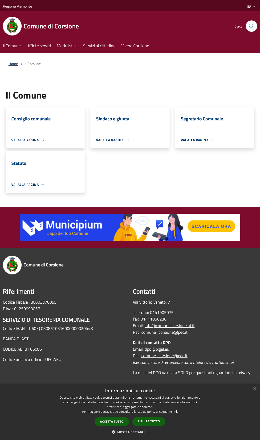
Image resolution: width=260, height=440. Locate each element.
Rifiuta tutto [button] (149, 421)
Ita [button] (251, 6)
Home (13, 64)
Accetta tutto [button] (112, 422)
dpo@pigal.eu (157, 349)
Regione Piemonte (17, 6)
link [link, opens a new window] (175, 412)
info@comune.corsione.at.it (170, 325)
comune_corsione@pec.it (164, 332)
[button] (130, 432)
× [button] (254, 389)
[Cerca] (251, 26)
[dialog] (130, 412)
